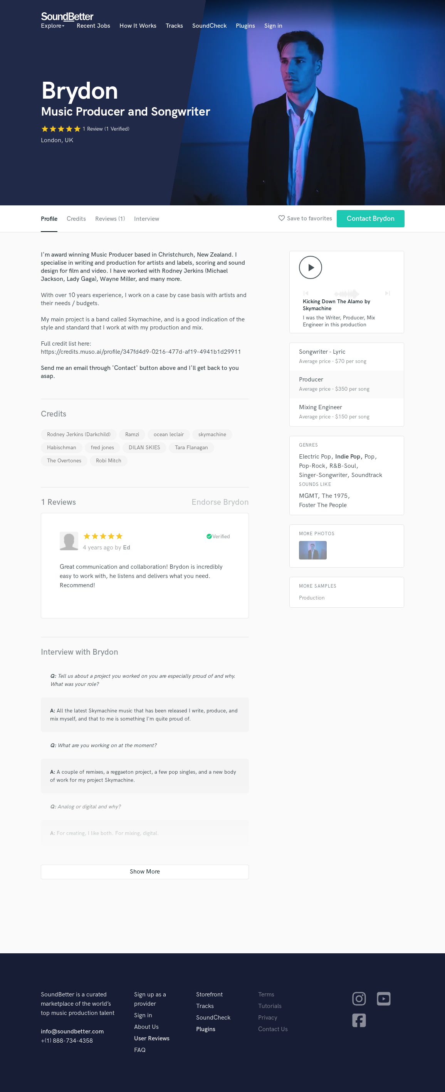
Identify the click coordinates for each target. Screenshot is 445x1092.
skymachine (212, 434)
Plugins (245, 26)
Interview (146, 219)
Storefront (209, 994)
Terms (266, 994)
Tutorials (270, 1006)
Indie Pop (347, 456)
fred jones (102, 447)
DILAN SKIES (144, 447)
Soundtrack (366, 475)
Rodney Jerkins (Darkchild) (79, 434)
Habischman (61, 447)
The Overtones (64, 460)
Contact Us (273, 1029)
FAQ (140, 1050)
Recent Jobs (93, 26)
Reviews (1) (110, 219)
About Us (146, 1027)
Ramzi (132, 434)
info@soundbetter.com (72, 1031)
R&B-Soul (342, 466)
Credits (76, 219)
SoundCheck (209, 26)
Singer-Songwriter (323, 475)
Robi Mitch (108, 460)
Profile (49, 219)
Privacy (267, 1017)
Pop (369, 456)
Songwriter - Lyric (322, 352)
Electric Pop (315, 456)
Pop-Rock (312, 466)
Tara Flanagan (191, 447)
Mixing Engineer (320, 407)
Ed (126, 547)
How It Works (137, 26)
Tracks (174, 26)
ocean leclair (169, 434)
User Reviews (152, 1038)
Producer (311, 379)
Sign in (273, 26)
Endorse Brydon (220, 502)
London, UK (57, 140)
